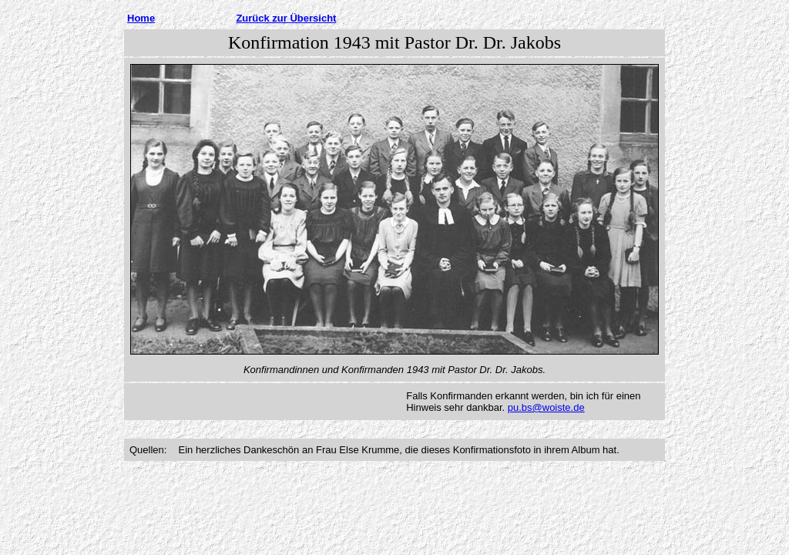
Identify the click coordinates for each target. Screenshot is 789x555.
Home (141, 18)
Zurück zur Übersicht (286, 18)
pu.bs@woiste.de (546, 407)
